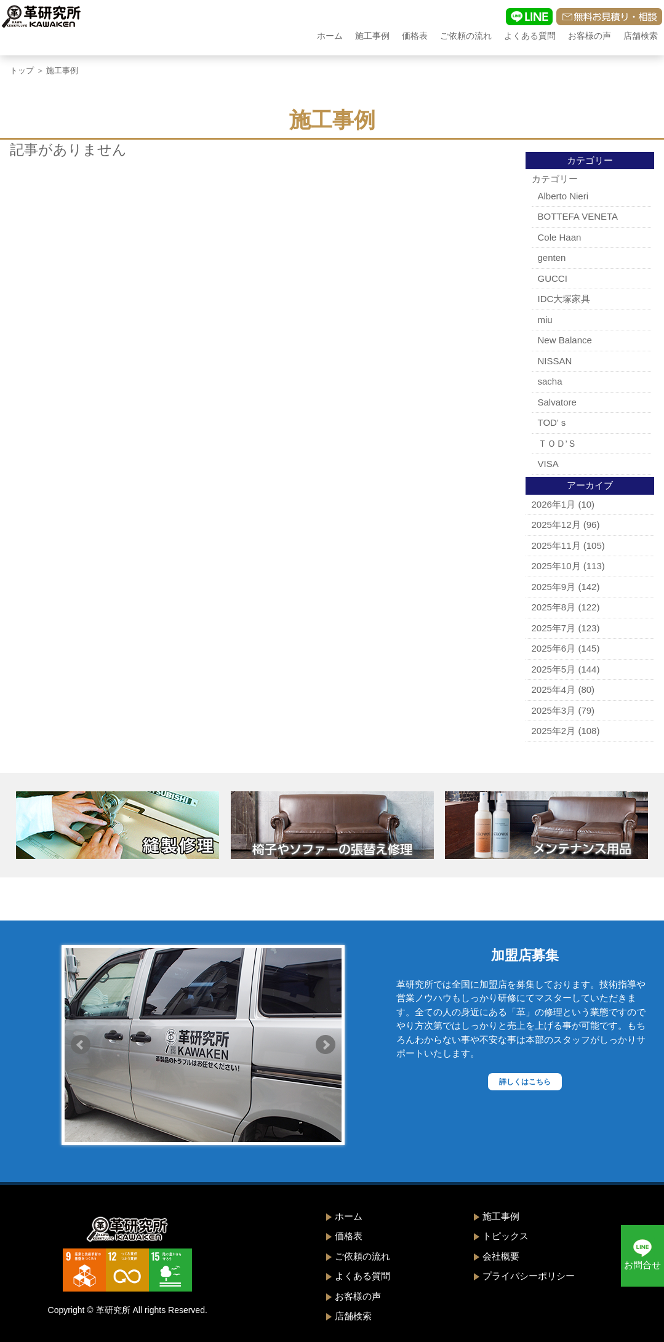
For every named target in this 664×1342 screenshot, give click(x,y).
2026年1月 (554, 504)
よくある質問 (530, 36)
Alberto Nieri (563, 196)
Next (325, 1045)
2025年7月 (554, 628)
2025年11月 (556, 545)
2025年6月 (554, 648)
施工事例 (372, 36)
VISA (548, 463)
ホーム (330, 36)
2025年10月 (556, 566)
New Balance (565, 340)
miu (545, 319)
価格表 (415, 36)
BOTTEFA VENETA (578, 216)
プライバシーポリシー (528, 1276)
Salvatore (557, 402)
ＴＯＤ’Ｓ (557, 443)
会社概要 (500, 1256)
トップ (22, 70)
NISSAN (555, 361)
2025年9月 (554, 586)
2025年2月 (554, 730)
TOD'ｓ (553, 422)
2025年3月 (554, 710)
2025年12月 (556, 524)
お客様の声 (589, 36)
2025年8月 (554, 607)
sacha (550, 381)
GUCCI (552, 278)
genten (552, 257)
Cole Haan (560, 237)
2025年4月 (554, 689)
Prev (80, 1045)
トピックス (505, 1236)
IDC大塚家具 (564, 299)
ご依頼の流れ (466, 36)
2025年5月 (554, 669)
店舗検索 (640, 36)
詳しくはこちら (525, 1081)
